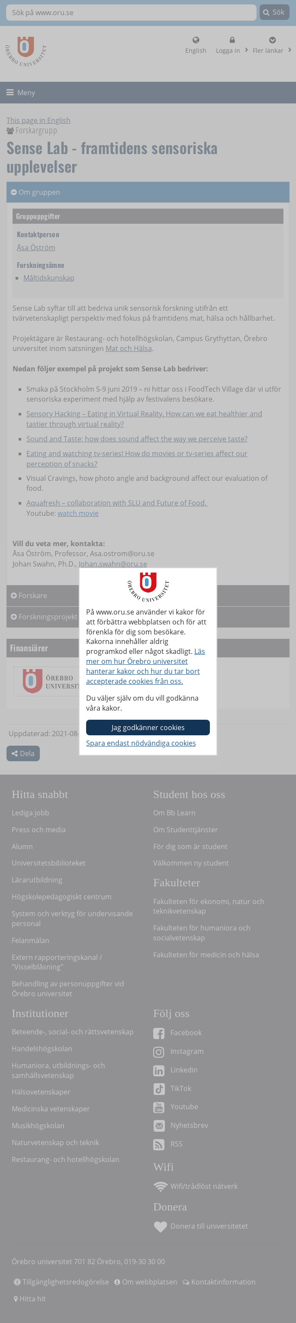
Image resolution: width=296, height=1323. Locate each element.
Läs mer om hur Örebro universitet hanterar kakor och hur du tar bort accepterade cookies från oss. (145, 666)
